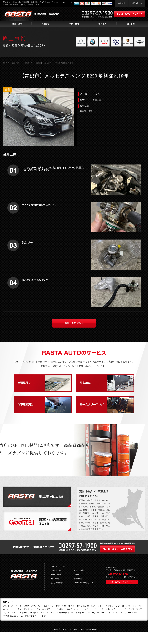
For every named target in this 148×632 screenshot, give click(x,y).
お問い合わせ (136, 3)
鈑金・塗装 (17, 24)
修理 (7, 89)
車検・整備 (74, 24)
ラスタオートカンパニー (71, 629)
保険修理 (45, 24)
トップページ (57, 570)
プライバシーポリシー (83, 582)
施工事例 (131, 24)
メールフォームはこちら (121, 582)
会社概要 (121, 3)
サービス (102, 24)
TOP (5, 63)
